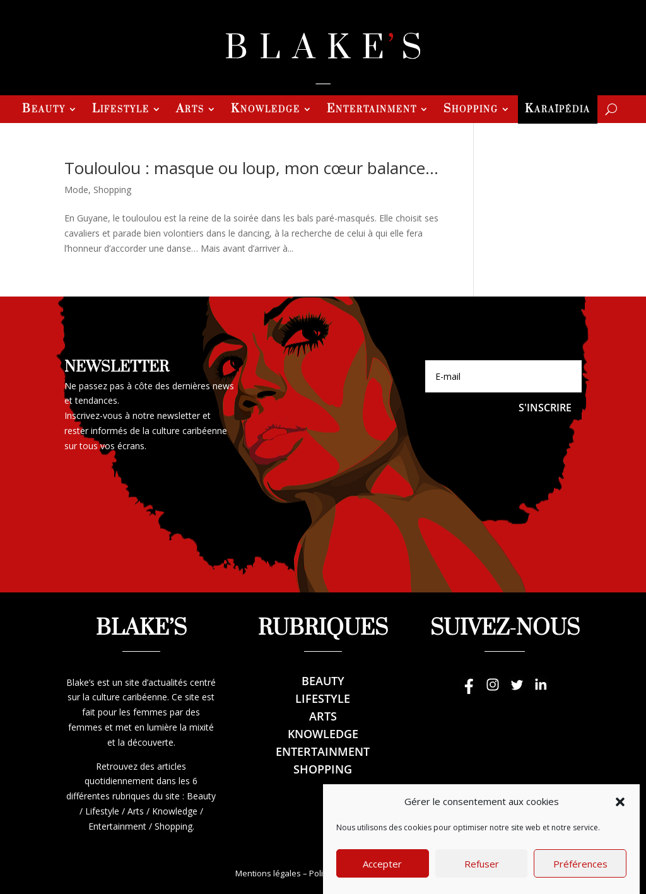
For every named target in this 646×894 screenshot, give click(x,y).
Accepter (382, 879)
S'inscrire (545, 408)
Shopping (470, 110)
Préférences (580, 879)
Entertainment (372, 110)
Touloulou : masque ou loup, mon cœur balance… (251, 167)
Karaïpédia (557, 110)
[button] (620, 817)
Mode (76, 190)
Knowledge (265, 110)
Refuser (481, 879)
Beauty (44, 110)
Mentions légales (268, 873)
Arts (190, 110)
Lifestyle (121, 110)
